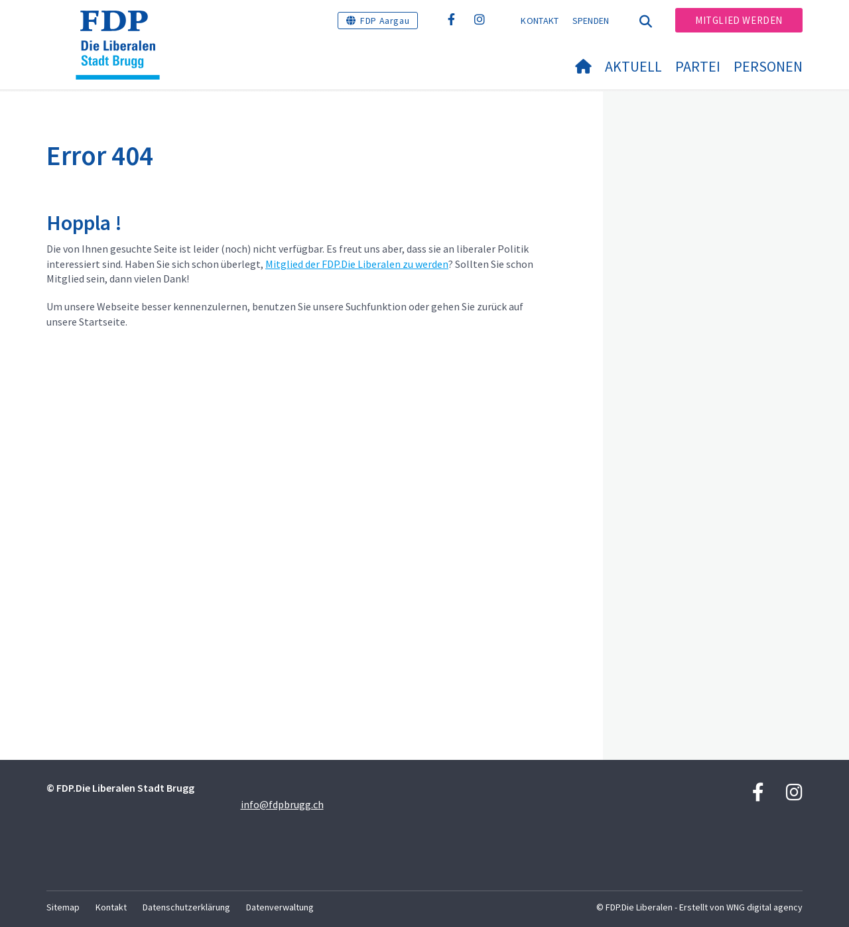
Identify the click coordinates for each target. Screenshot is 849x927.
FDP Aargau (384, 21)
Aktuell (633, 66)
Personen (768, 66)
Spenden (591, 21)
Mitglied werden (739, 20)
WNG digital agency (764, 907)
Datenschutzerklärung (186, 907)
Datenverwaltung (280, 907)
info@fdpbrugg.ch (282, 804)
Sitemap (63, 907)
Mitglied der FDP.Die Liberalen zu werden (356, 264)
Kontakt (539, 21)
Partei (697, 66)
